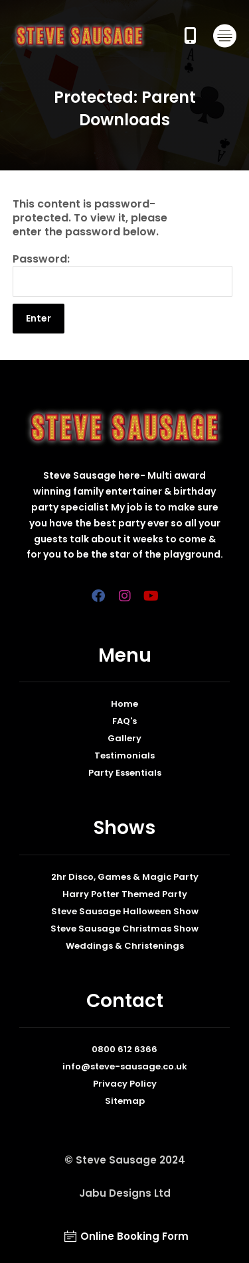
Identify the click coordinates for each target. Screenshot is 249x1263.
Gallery (124, 738)
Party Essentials (124, 772)
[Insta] (125, 596)
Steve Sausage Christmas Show (124, 928)
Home (124, 703)
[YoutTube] (151, 596)
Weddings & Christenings (125, 945)
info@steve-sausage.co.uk (124, 1066)
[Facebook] (98, 596)
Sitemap (125, 1101)
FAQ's (124, 721)
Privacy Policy (125, 1083)
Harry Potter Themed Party (124, 894)
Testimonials (124, 755)
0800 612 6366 (124, 1049)
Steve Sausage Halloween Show (125, 911)
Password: (123, 275)
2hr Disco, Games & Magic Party (125, 877)
